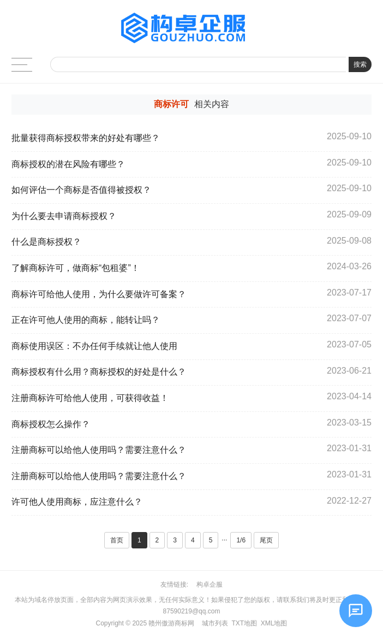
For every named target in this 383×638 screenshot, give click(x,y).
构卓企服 (209, 584)
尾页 (266, 540)
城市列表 (215, 623)
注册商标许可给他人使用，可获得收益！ (90, 398)
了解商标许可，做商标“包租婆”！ (75, 268)
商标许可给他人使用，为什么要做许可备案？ (98, 294)
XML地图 (274, 623)
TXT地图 (244, 623)
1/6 (241, 540)
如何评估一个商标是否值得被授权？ (81, 189)
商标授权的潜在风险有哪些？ (68, 164)
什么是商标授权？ (46, 241)
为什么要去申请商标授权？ (63, 216)
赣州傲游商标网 (171, 623)
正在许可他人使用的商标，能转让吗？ (85, 319)
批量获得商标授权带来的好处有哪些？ (85, 138)
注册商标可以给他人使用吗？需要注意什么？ (98, 449)
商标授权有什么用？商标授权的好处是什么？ (98, 371)
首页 (116, 540)
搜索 (360, 64)
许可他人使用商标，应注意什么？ (80, 501)
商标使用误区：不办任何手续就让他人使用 (94, 346)
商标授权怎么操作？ (50, 424)
